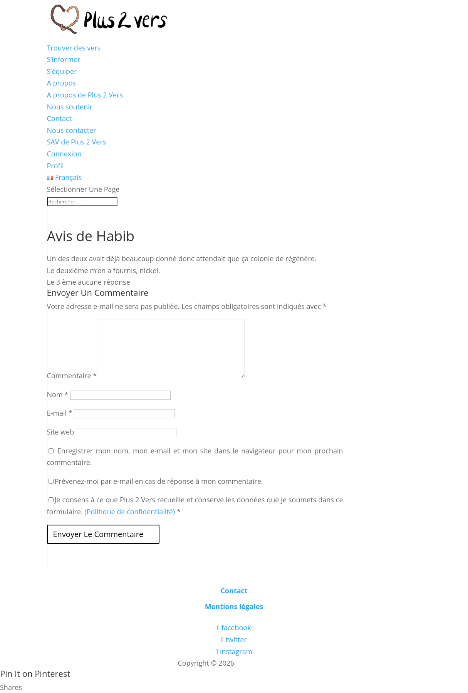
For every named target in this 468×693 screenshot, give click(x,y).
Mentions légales (234, 606)
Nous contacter (71, 130)
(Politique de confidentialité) (129, 511)
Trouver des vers (74, 47)
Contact (59, 118)
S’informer (64, 59)
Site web (60, 431)
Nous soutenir (70, 106)
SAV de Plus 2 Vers (76, 141)
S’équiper (62, 71)
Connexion (64, 153)
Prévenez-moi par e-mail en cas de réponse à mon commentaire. (156, 481)
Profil (55, 165)
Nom (58, 394)
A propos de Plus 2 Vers (85, 94)
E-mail (59, 413)
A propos (61, 82)
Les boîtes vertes (263, 663)
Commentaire (72, 375)
